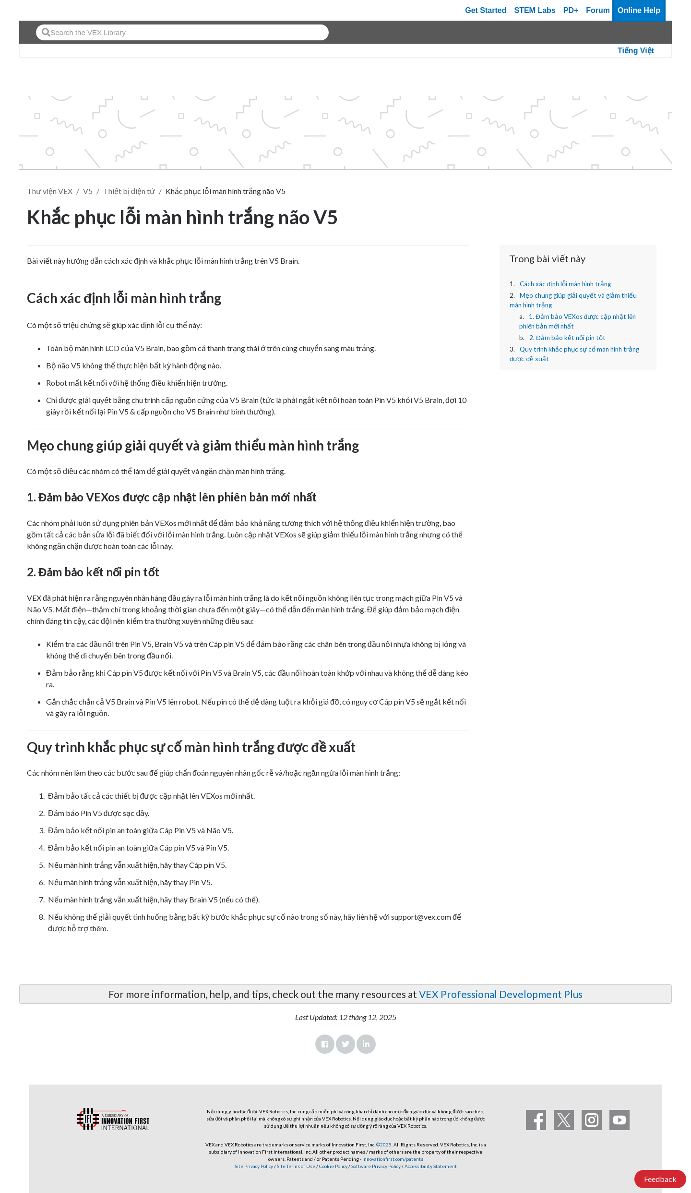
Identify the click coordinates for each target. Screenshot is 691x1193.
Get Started (485, 10)
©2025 (384, 1144)
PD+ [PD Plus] (571, 10)
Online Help (639, 10)
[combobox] (182, 32)
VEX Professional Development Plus (501, 994)
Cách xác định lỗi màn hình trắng (565, 284)
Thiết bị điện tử (129, 190)
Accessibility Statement (431, 1166)
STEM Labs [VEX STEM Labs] (535, 10)
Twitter (345, 1044)
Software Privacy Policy (376, 1166)
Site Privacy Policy (254, 1166)
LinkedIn (366, 1044)
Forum (598, 10)
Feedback (660, 1178)
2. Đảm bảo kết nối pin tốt (567, 337)
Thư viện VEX (49, 190)
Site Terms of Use (295, 1166)
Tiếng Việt (636, 51)
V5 (88, 190)
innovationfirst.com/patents (392, 1159)
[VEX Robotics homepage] (45, 10)
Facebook (324, 1044)
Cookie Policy (333, 1166)
